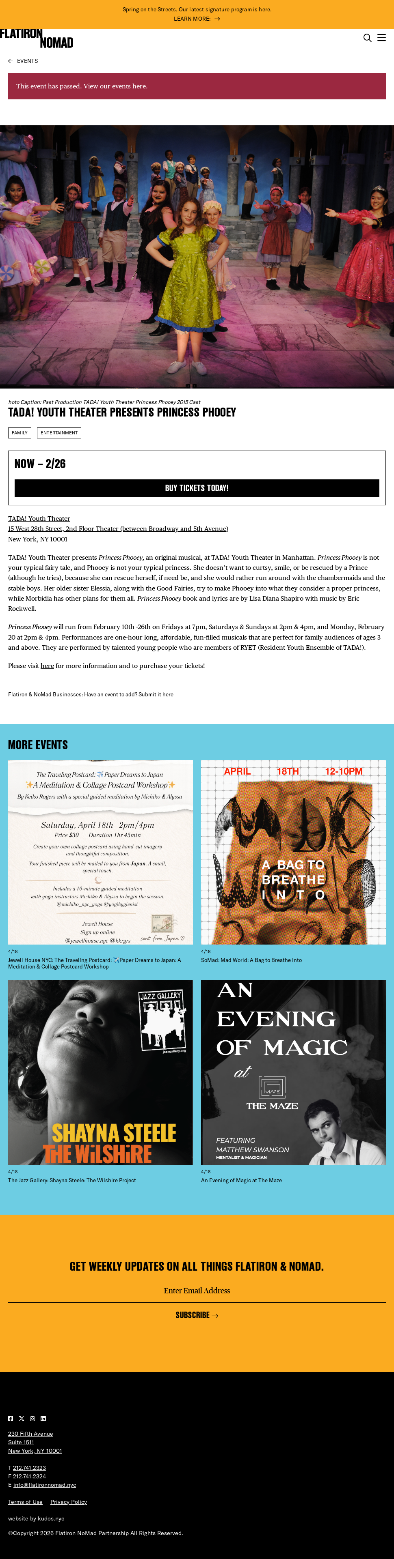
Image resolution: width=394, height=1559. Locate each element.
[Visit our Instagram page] (33, 1418)
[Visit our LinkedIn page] (43, 1418)
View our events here (115, 86)
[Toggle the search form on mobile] (368, 38)
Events (27, 61)
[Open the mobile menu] (381, 38)
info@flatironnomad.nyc (44, 1484)
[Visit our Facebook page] (11, 1418)
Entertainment (59, 433)
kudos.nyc (51, 1518)
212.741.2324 (29, 1476)
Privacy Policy (68, 1501)
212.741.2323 (29, 1467)
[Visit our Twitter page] (22, 1418)
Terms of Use (25, 1501)
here (47, 666)
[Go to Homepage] (36, 38)
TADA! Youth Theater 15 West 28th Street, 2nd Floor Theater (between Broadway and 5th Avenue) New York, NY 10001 (118, 529)
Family (20, 433)
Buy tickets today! (197, 488)
